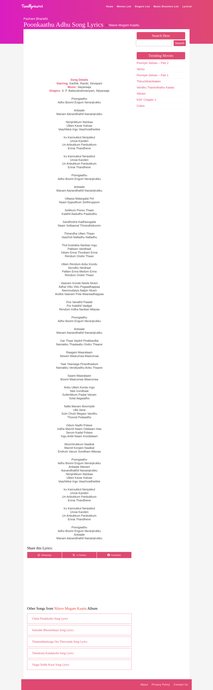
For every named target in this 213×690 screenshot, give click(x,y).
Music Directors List (166, 6)
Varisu (141, 69)
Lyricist (187, 6)
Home (109, 6)
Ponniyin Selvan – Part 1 (153, 75)
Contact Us (181, 684)
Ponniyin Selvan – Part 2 (153, 63)
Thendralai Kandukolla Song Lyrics (53, 653)
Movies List (124, 6)
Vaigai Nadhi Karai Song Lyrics (50, 664)
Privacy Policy (161, 684)
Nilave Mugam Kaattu (124, 25)
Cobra (141, 105)
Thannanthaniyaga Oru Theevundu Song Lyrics (59, 641)
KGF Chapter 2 (146, 99)
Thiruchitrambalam (149, 81)
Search (179, 43)
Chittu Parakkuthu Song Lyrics (50, 618)
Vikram (141, 93)
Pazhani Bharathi (35, 19)
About (144, 684)
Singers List (142, 6)
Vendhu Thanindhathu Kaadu (155, 87)
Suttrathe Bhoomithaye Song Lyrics (53, 630)
